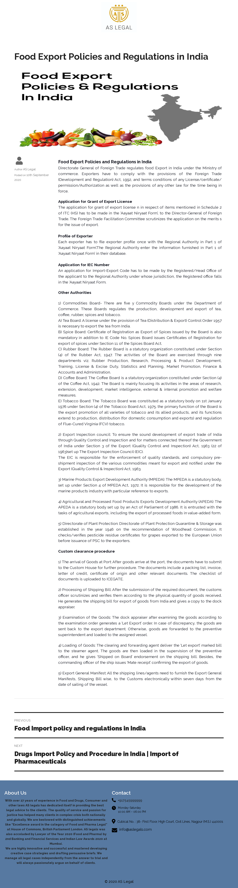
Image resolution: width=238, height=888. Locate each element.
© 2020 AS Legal (119, 881)
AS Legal (29, 169)
